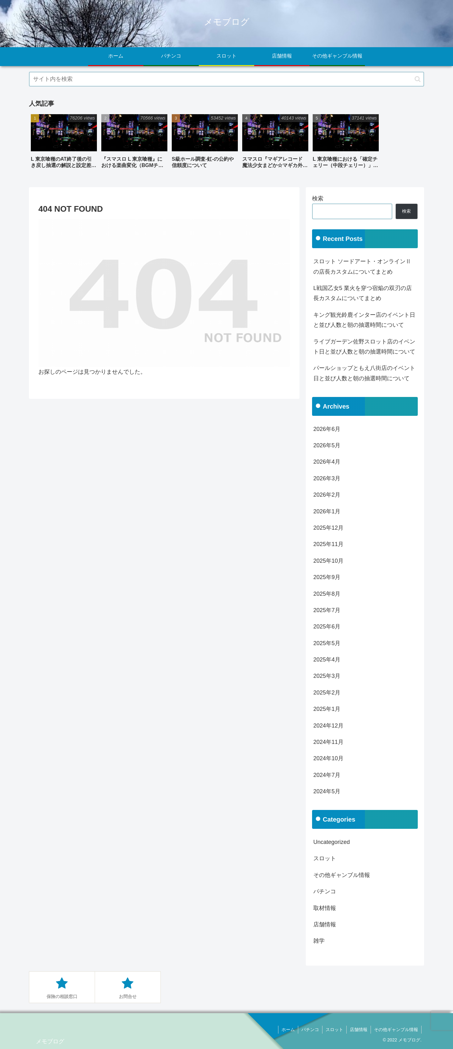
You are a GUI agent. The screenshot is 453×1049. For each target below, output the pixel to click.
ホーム (288, 1029)
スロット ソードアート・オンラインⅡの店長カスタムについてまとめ (362, 266)
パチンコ (310, 1029)
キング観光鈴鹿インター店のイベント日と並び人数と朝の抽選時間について (364, 320)
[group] (63, 144)
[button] (417, 79)
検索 (317, 198)
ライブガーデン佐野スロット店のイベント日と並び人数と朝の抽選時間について (364, 346)
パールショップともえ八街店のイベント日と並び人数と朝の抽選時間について (364, 373)
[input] (226, 79)
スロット (334, 1029)
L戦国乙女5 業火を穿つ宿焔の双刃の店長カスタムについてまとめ (362, 293)
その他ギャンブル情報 (396, 1029)
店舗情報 (358, 1029)
